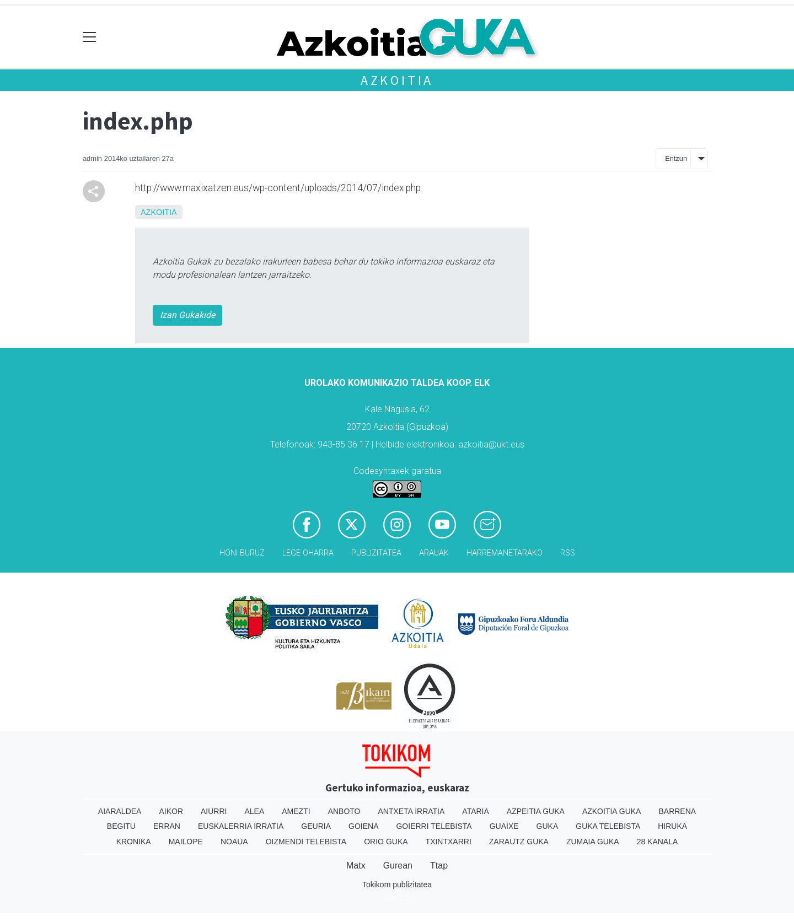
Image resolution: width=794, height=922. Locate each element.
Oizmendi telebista (306, 841)
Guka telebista (608, 826)
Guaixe (504, 826)
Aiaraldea (120, 811)
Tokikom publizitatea (397, 884)
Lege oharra (308, 553)
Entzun (676, 158)
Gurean (397, 865)
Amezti (296, 811)
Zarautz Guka (519, 841)
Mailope (186, 841)
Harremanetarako (504, 553)
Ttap (439, 865)
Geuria (316, 826)
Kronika (133, 841)
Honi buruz (242, 553)
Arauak (434, 553)
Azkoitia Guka (611, 811)
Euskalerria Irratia (240, 826)
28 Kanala (657, 841)
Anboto (344, 811)
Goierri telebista (433, 826)
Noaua (234, 841)
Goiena (363, 826)
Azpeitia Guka (536, 811)
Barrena (677, 811)
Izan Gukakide (187, 315)
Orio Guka (385, 841)
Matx (356, 865)
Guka (548, 826)
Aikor (171, 811)
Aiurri (214, 811)
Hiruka (672, 826)
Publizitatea (376, 553)
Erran (166, 826)
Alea (254, 811)
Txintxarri (448, 841)
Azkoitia (397, 80)
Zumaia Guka (592, 841)
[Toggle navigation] (89, 37)
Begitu (121, 826)
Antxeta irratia (411, 811)
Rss (567, 553)
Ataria (475, 811)
